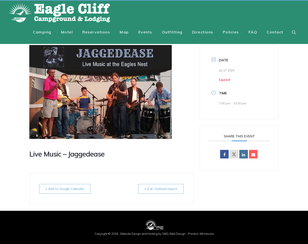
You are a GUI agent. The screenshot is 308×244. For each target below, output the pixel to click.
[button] (294, 32)
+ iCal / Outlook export (160, 189)
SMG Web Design (173, 233)
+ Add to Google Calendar (64, 189)
